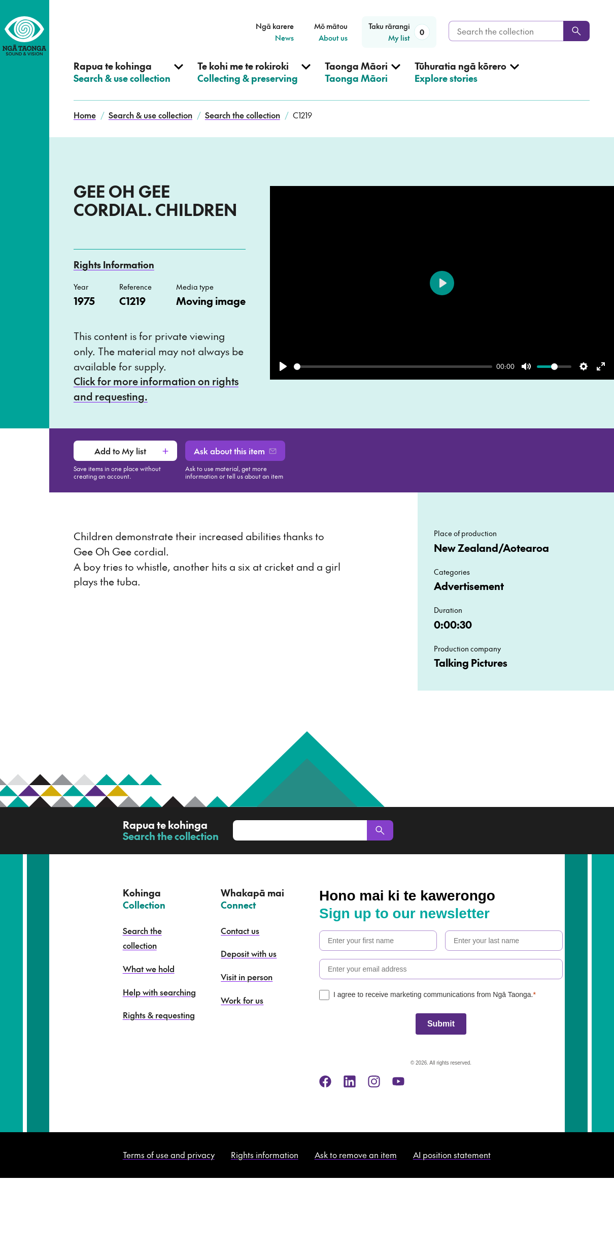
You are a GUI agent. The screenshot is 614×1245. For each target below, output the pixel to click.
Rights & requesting (159, 1014)
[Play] (283, 366)
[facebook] (325, 1081)
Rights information (264, 1154)
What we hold (149, 968)
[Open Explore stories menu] (467, 80)
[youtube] (398, 1081)
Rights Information (114, 264)
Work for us (242, 1000)
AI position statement (452, 1154)
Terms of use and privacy (169, 1154)
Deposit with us (249, 953)
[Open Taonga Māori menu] (362, 80)
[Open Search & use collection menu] (128, 80)
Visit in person (246, 976)
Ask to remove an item (356, 1154)
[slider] (393, 366)
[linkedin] (350, 1081)
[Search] (576, 31)
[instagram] (374, 1081)
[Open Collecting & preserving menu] (254, 80)
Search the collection (242, 114)
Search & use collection (150, 114)
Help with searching (159, 992)
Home (85, 114)
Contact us (240, 930)
